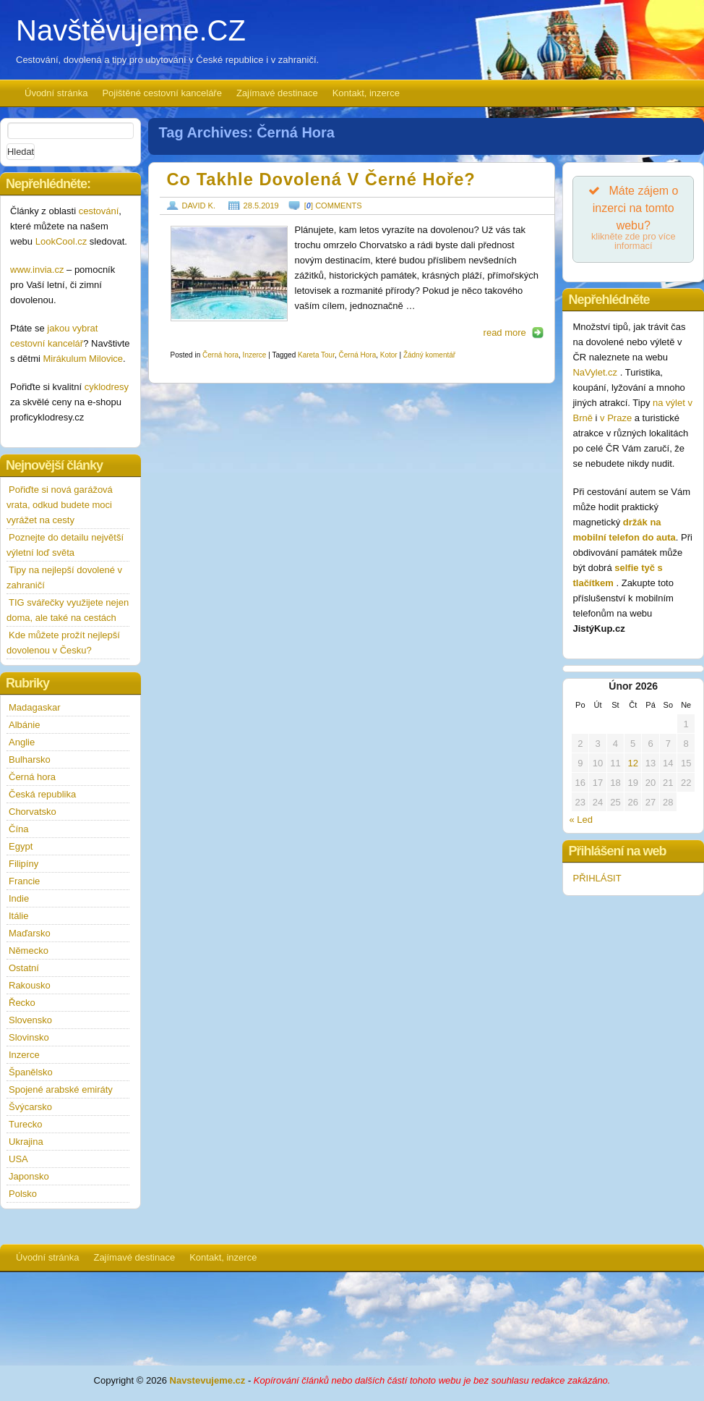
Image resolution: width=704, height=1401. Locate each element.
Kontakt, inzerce (366, 93)
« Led (581, 819)
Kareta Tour (316, 355)
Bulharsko (30, 759)
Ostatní (24, 967)
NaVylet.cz (595, 372)
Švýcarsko (30, 1106)
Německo (28, 950)
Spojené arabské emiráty (61, 1089)
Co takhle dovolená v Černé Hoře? (321, 179)
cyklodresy (107, 386)
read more (505, 332)
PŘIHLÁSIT (596, 878)
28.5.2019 (261, 205)
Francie (24, 881)
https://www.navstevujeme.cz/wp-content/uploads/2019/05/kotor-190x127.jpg (229, 273)
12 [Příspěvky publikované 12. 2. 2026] (632, 763)
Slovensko (30, 1020)
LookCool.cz (61, 241)
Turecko (25, 1124)
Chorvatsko (32, 811)
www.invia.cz (37, 269)
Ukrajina (26, 1141)
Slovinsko (29, 1037)
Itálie (18, 915)
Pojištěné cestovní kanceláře (161, 93)
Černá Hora (358, 355)
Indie (19, 898)
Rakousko (30, 985)
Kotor (389, 355)
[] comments (333, 205)
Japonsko (29, 1176)
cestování (99, 211)
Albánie (24, 724)
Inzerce (255, 355)
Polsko (23, 1193)
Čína (18, 829)
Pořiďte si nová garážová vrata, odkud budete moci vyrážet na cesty (60, 504)
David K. (198, 205)
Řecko (22, 1002)
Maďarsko (30, 933)
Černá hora (220, 355)
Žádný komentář (429, 355)
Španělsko (31, 1072)
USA (18, 1159)
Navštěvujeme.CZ (131, 30)
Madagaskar (35, 707)
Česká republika (42, 794)
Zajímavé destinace (277, 93)
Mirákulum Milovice (83, 358)
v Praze (616, 417)
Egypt (21, 846)
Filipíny (23, 863)
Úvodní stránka (56, 93)
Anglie (22, 742)
